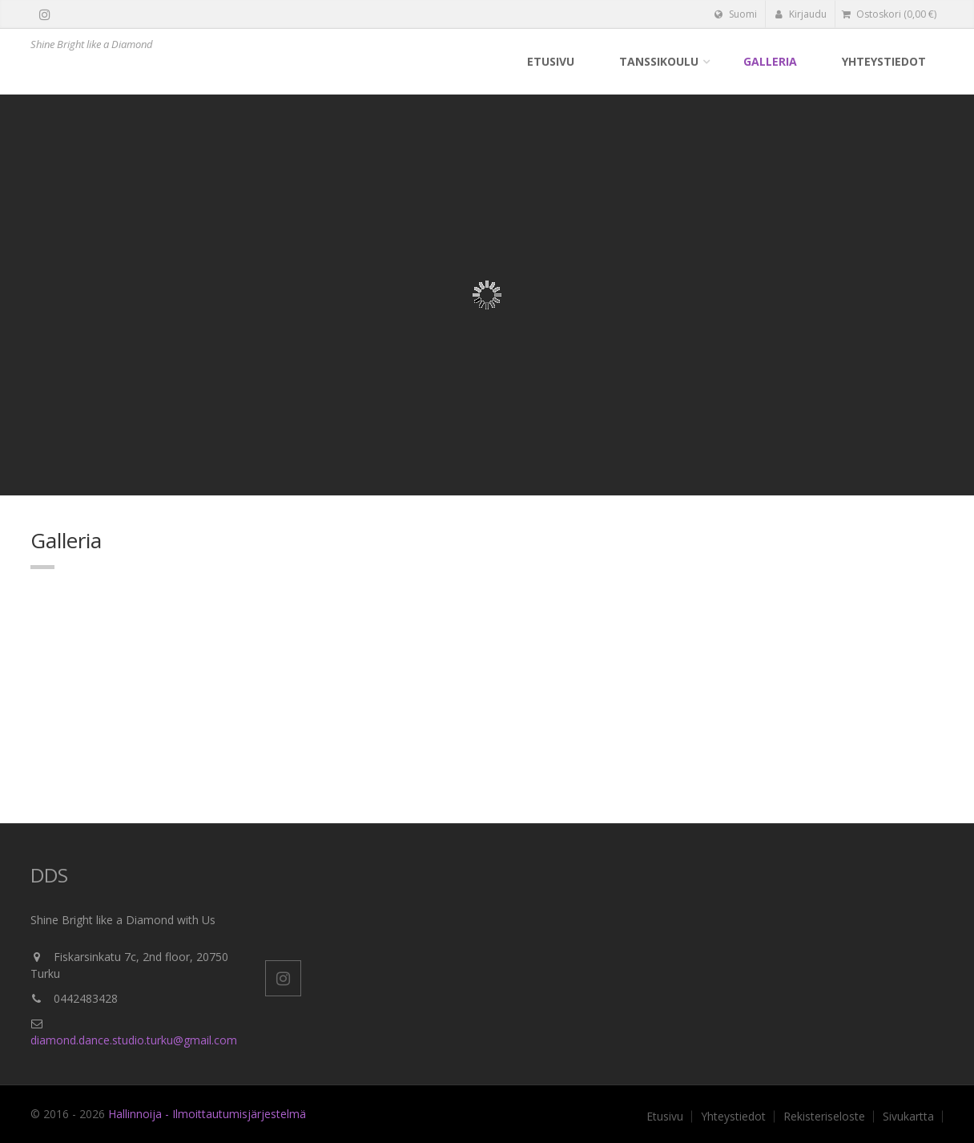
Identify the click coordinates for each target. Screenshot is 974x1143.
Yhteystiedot (884, 61)
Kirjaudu (801, 14)
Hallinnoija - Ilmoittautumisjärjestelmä (207, 1113)
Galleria (770, 61)
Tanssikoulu (658, 61)
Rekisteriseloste (824, 1116)
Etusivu (550, 61)
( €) (889, 14)
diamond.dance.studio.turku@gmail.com (133, 1040)
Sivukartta (908, 1116)
